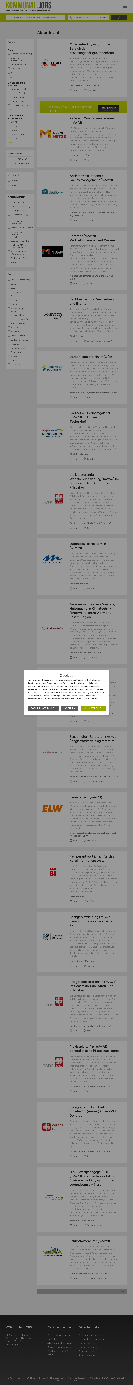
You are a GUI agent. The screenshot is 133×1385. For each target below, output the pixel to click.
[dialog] (66, 693)
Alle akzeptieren (93, 708)
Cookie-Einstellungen (43, 708)
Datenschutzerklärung (89, 699)
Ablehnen (69, 708)
